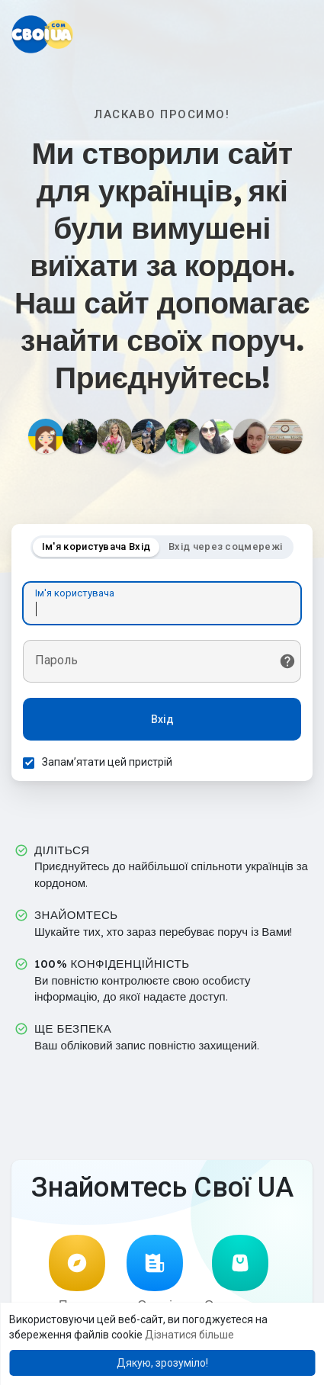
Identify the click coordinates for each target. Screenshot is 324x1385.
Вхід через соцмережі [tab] (225, 546)
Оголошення (239, 1274)
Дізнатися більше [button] (189, 1335)
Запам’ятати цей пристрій (107, 762)
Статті (155, 1274)
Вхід (162, 719)
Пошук (77, 1274)
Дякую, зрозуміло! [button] (162, 1363)
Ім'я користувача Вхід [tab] (96, 546)
